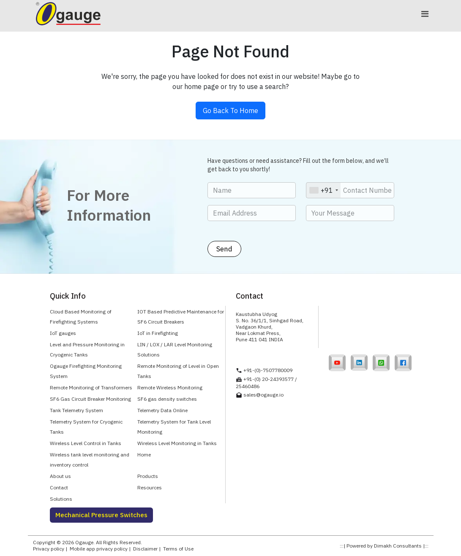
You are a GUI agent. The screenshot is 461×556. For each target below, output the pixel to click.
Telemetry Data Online (162, 410)
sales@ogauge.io (263, 394)
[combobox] (323, 190)
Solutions (61, 499)
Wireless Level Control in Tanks (85, 443)
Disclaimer (145, 548)
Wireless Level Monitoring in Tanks (177, 443)
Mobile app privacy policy (99, 548)
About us (60, 476)
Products (147, 476)
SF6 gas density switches (167, 399)
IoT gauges (63, 333)
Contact (59, 487)
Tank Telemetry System (76, 410)
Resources (149, 487)
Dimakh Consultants (398, 546)
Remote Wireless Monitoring (169, 387)
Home (144, 454)
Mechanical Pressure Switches (101, 515)
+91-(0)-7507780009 (267, 370)
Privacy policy (48, 548)
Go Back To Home (230, 110)
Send (224, 249)
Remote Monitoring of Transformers (91, 387)
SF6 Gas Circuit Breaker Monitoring (90, 399)
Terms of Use (178, 548)
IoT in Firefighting (157, 333)
